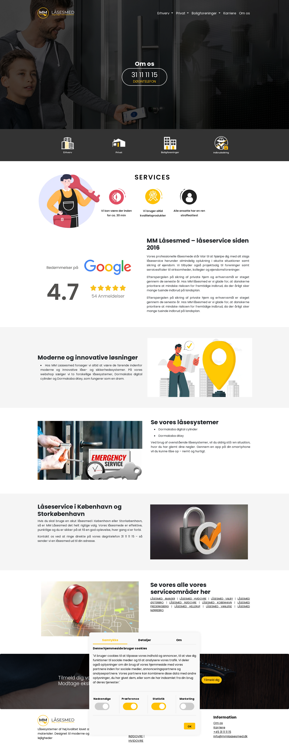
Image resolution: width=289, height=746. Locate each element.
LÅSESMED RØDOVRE (182, 602)
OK (189, 726)
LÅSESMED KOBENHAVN (217, 602)
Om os (244, 13)
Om (179, 640)
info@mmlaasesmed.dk (230, 736)
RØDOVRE (135, 736)
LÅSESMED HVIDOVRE (193, 599)
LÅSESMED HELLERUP (187, 606)
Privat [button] (181, 13)
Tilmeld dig (211, 680)
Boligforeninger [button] (205, 13)
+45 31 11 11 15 (222, 732)
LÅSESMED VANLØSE (219, 606)
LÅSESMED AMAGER (162, 599)
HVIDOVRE (135, 741)
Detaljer (144, 640)
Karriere (229, 13)
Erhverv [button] (163, 13)
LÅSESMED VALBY (222, 599)
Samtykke (110, 640)
